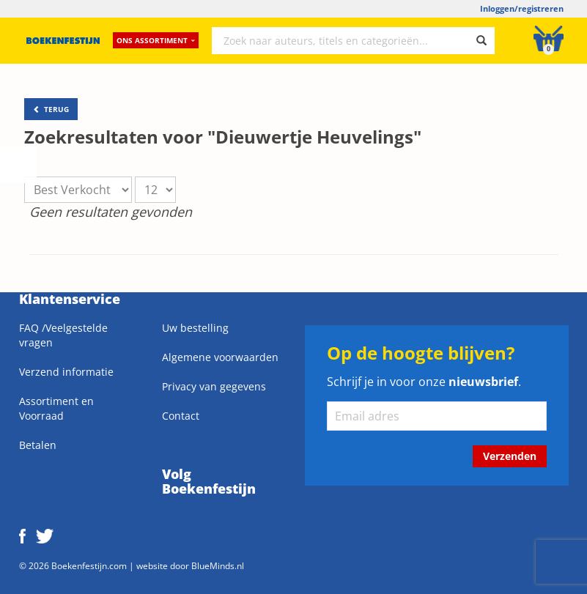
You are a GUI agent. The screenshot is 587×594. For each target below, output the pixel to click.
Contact (180, 416)
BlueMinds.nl (217, 565)
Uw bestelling (195, 328)
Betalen (37, 445)
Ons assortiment (156, 40)
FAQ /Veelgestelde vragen (63, 335)
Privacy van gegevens (214, 386)
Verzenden (509, 456)
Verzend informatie (66, 372)
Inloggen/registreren (522, 8)
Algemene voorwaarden (220, 357)
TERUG (51, 109)
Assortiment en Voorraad (56, 408)
